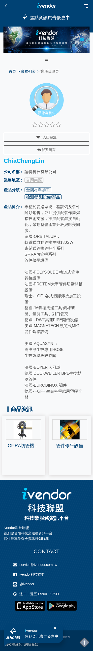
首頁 (12, 71)
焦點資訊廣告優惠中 (41, 636)
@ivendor (26, 584)
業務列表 (28, 71)
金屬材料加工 (38, 190)
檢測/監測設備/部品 (43, 197)
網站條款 (31, 644)
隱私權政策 (13, 644)
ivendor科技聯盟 (32, 574)
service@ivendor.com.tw (38, 565)
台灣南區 (34, 180)
